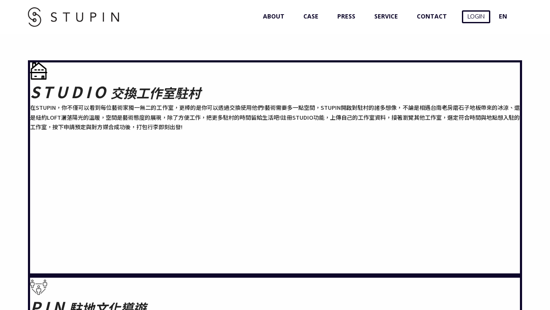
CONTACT (430, 16)
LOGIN (476, 16)
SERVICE (384, 16)
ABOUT (271, 16)
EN (503, 16)
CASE (308, 16)
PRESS (344, 16)
